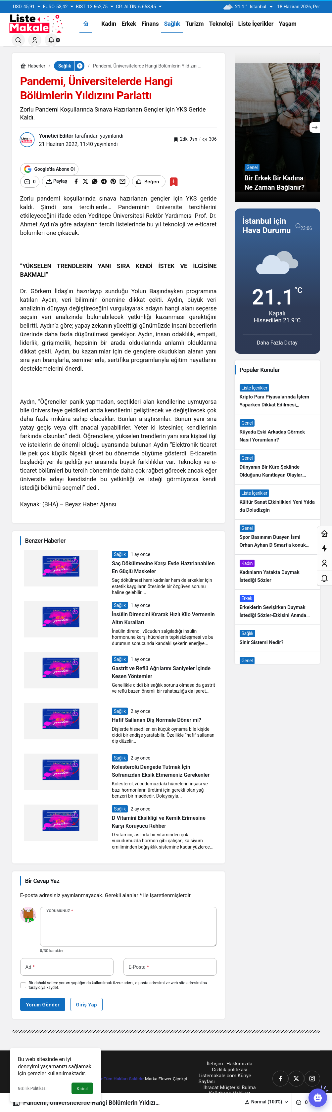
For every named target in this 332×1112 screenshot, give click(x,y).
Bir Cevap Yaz (42, 880)
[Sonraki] (314, 127)
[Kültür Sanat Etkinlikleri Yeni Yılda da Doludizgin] (277, 502)
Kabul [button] (82, 1088)
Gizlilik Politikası (32, 1088)
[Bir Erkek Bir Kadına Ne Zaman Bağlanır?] (277, 127)
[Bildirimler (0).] (51, 40)
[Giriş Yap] (34, 40)
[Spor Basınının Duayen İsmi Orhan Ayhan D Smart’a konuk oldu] (277, 537)
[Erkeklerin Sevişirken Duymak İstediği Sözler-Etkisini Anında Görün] (277, 607)
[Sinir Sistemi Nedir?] (277, 638)
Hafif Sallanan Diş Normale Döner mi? (156, 720)
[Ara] (18, 40)
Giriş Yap (86, 1004)
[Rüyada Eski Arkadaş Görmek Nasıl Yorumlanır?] (277, 431)
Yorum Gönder (43, 1004)
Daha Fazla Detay (277, 343)
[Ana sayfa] (86, 23)
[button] (267, 1102)
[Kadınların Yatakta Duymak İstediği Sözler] (277, 572)
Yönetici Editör (56, 136)
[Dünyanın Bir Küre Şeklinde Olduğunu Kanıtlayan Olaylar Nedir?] (277, 466)
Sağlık (120, 553)
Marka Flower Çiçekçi (166, 1078)
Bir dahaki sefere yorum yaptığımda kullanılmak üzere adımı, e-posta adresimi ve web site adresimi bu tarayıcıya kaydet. (118, 984)
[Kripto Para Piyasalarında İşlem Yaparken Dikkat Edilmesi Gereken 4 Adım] (277, 396)
